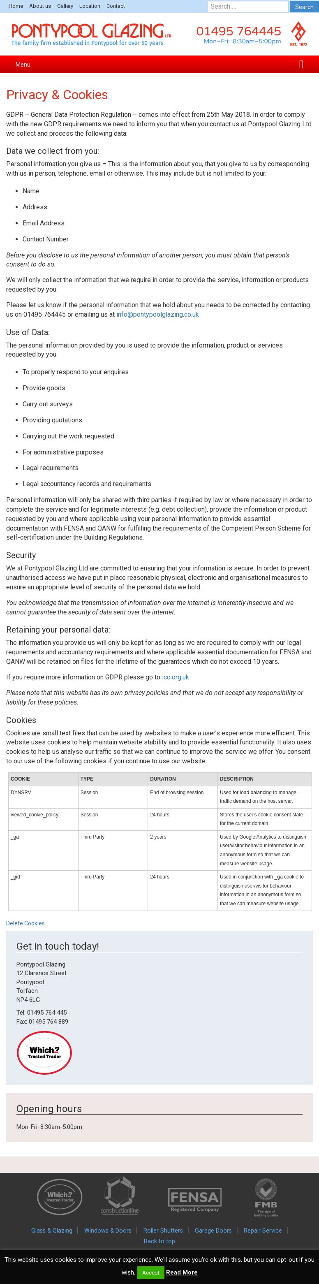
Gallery (65, 6)
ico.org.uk (175, 677)
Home (16, 6)
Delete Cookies (25, 923)
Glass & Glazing (51, 1230)
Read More (182, 1272)
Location (89, 6)
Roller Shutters (163, 1230)
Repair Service (263, 1230)
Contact (115, 6)
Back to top (159, 1241)
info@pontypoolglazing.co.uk (157, 314)
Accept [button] (151, 1273)
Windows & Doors (108, 1230)
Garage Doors (213, 1230)
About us (40, 6)
